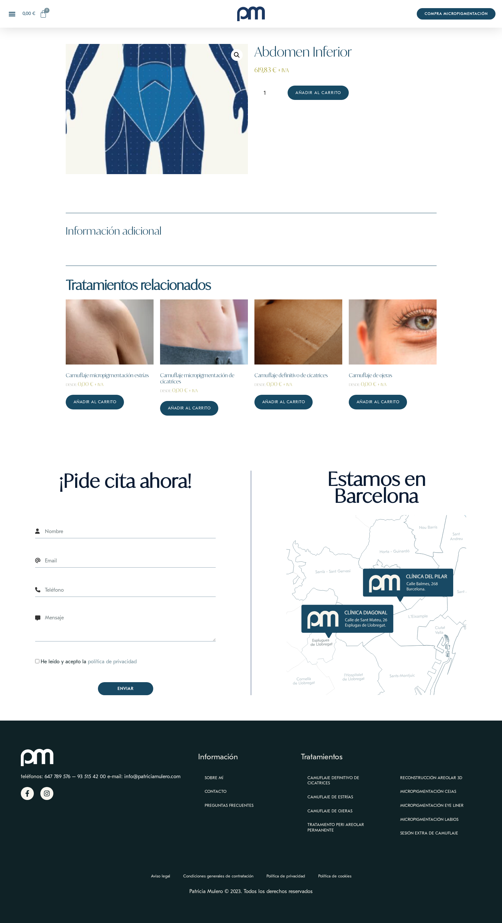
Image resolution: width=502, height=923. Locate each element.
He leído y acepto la (89, 662)
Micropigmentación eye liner (432, 805)
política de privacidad (112, 662)
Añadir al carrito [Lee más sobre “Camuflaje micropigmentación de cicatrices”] (189, 408)
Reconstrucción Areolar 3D (431, 777)
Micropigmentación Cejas (428, 791)
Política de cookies (334, 876)
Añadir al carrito (318, 92)
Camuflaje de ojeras (329, 810)
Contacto (215, 791)
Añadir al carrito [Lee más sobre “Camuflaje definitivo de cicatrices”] (283, 401)
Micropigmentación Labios (429, 819)
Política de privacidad (285, 876)
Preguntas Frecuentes (229, 805)
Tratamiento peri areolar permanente (335, 827)
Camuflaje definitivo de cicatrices (333, 780)
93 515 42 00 (91, 776)
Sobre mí (214, 777)
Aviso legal (160, 876)
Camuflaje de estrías (330, 796)
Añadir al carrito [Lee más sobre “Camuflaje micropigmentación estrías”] (95, 401)
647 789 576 (57, 776)
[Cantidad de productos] (267, 93)
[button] (12, 13)
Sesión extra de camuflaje (429, 833)
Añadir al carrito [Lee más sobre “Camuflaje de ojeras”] (378, 401)
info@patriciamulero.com (152, 776)
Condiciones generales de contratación (218, 876)
